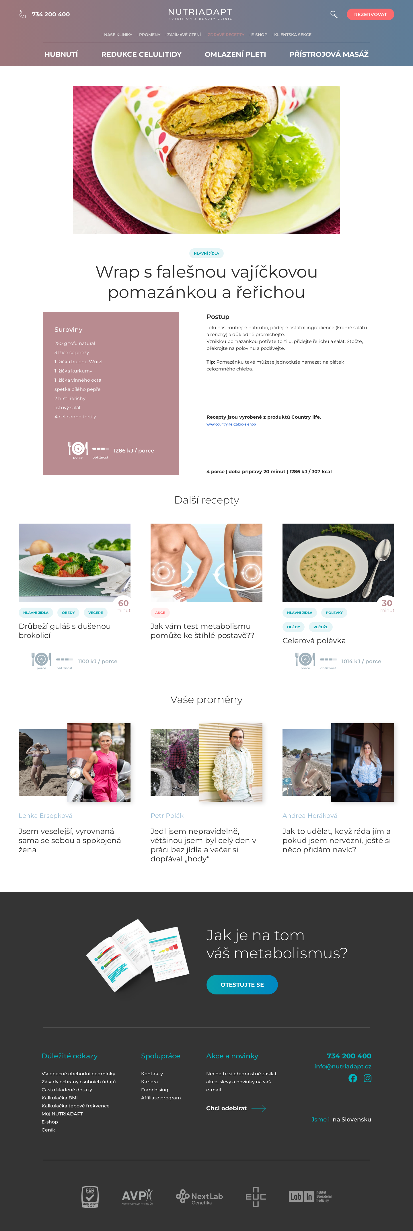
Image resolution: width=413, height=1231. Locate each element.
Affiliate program (161, 1098)
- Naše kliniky (117, 34)
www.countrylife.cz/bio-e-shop (231, 424)
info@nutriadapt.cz (342, 1066)
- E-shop (258, 34)
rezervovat (370, 14)
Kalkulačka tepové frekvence (76, 1106)
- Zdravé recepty (224, 34)
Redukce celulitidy (141, 54)
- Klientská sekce (291, 34)
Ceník (48, 1130)
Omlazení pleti (235, 54)
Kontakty (152, 1073)
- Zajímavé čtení (183, 34)
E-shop (50, 1122)
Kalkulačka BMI (60, 1098)
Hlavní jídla (206, 253)
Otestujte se (242, 984)
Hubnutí (61, 54)
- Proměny (148, 34)
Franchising (154, 1090)
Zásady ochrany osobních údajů (79, 1081)
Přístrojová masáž (329, 54)
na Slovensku (352, 1119)
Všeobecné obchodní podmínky (78, 1073)
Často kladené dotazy (67, 1090)
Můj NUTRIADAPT (62, 1114)
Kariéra (149, 1081)
